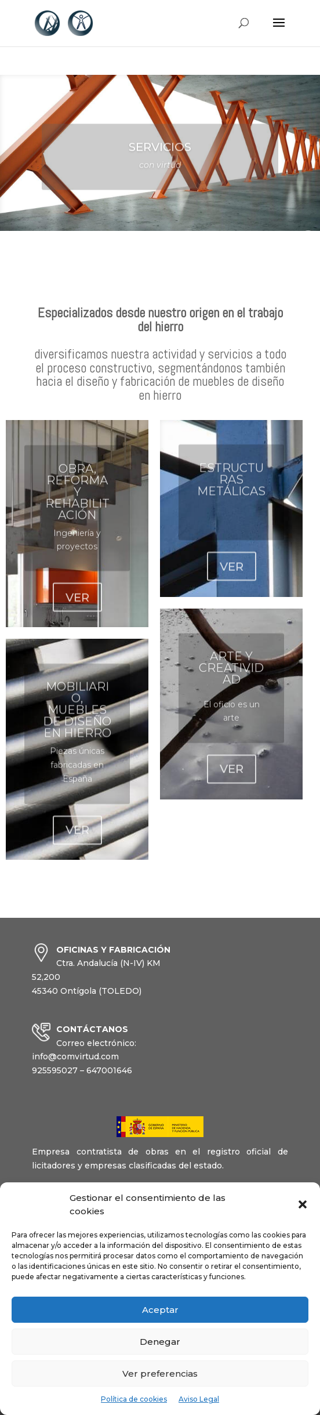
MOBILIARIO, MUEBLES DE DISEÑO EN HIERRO (77, 724)
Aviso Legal (199, 1399)
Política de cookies (134, 1399)
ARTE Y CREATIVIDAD (231, 680)
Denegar (160, 1341)
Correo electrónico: (96, 1043)
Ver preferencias (160, 1373)
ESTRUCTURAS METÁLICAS (231, 490)
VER (77, 610)
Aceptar (160, 1309)
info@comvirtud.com (75, 1056)
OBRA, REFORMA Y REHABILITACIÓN (77, 504)
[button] (302, 1204)
